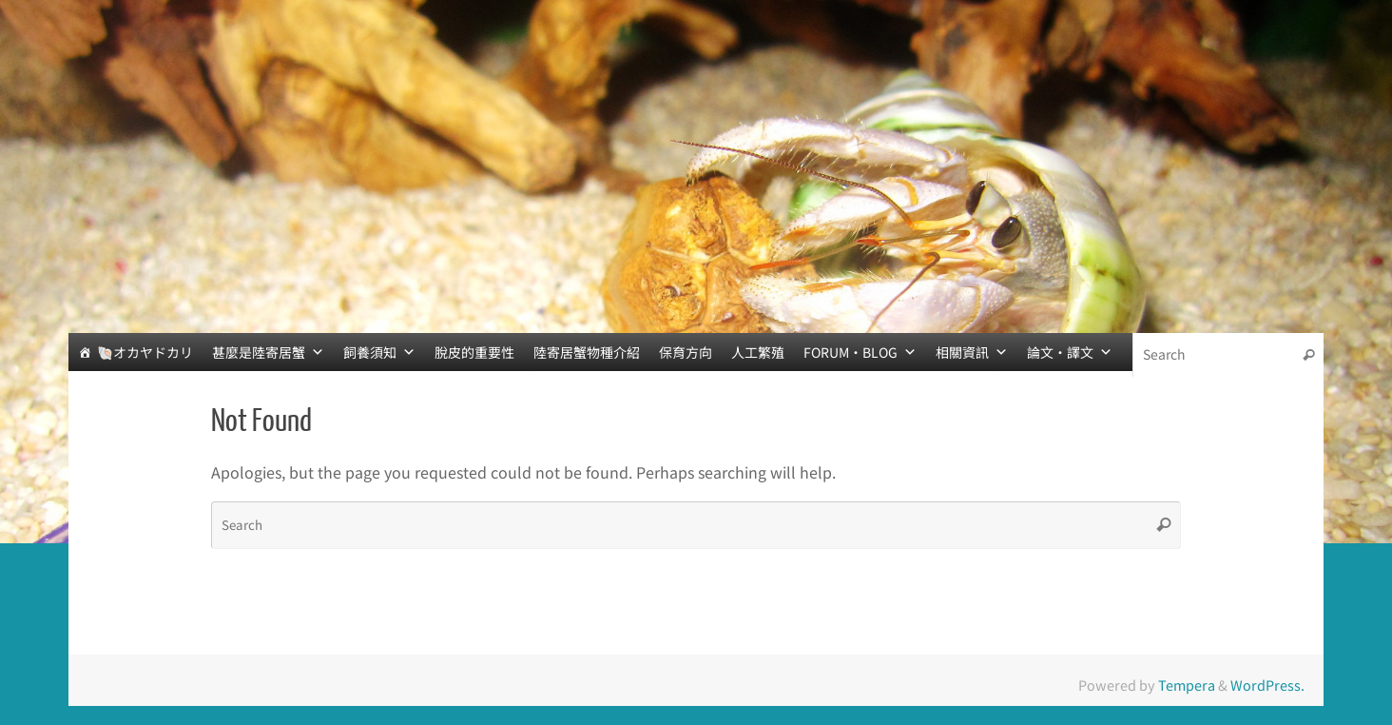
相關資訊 (972, 352)
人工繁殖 (757, 352)
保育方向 (685, 352)
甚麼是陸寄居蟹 (268, 352)
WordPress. (1267, 685)
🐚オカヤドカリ (145, 352)
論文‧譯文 (1069, 352)
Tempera (1186, 685)
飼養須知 (379, 352)
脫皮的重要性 (474, 352)
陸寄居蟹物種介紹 (586, 352)
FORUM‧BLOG (860, 352)
